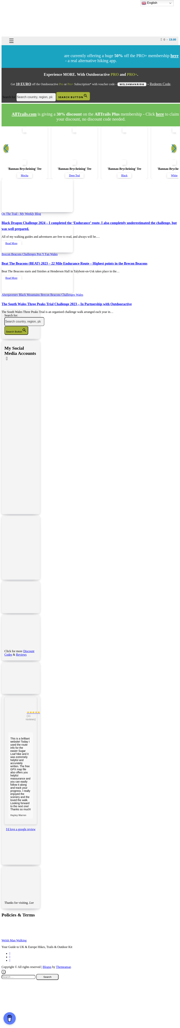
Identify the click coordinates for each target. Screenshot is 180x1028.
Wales (54, 254)
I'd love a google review (21, 829)
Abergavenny (10, 294)
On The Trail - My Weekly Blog (21, 213)
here (160, 114)
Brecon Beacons (12, 254)
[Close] (4, 972)
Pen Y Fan (43, 254)
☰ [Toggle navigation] (11, 41)
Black (124, 175)
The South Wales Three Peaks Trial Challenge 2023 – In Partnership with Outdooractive (67, 304)
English (149, 3)
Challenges (29, 254)
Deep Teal (74, 175)
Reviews (21, 654)
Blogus (47, 967)
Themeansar (63, 967)
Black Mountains (30, 294)
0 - (168, 39)
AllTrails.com (24, 114)
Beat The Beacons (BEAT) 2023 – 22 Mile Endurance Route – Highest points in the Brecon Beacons (74, 263)
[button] (174, 148)
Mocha (24, 175)
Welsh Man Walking (14, 940)
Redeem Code (160, 84)
